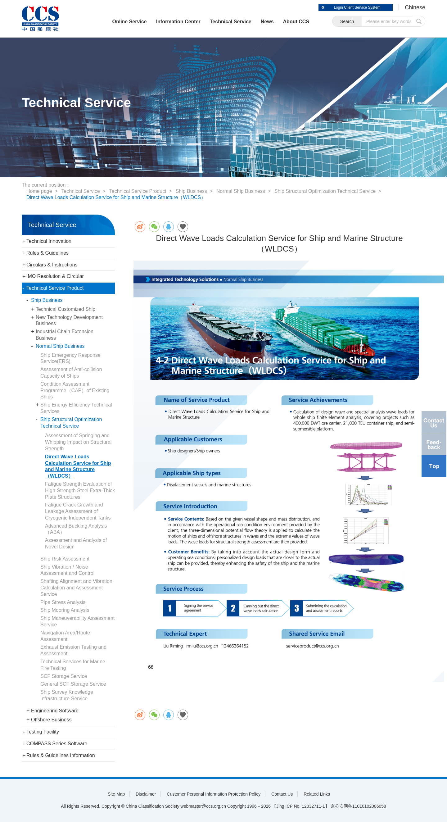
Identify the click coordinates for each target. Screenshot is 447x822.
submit (419, 21)
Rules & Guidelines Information (60, 755)
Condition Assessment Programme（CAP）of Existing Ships (74, 390)
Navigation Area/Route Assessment (65, 636)
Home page (39, 191)
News (266, 21)
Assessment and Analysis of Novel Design (76, 543)
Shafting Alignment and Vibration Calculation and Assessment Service (76, 588)
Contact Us (282, 794)
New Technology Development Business (69, 320)
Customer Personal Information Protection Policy (213, 794)
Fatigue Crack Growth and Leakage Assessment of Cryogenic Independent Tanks (78, 511)
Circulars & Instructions (52, 264)
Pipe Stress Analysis (62, 602)
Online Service (129, 21)
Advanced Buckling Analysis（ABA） (76, 529)
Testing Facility (42, 731)
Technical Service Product (137, 191)
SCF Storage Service (63, 676)
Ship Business (191, 191)
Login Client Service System (357, 7)
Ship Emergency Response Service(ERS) (70, 358)
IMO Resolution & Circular (55, 276)
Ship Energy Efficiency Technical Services (76, 408)
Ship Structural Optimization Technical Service (325, 191)
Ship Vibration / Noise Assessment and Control (67, 570)
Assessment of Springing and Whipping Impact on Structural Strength (78, 442)
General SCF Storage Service (73, 684)
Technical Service (230, 21)
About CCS (296, 21)
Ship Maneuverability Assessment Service (77, 621)
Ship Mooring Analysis (64, 610)
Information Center (178, 21)
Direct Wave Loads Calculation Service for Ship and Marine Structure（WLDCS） (116, 197)
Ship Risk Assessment (64, 558)
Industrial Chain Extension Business (64, 335)
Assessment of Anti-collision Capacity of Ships (71, 373)
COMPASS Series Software (56, 743)
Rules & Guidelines (47, 253)
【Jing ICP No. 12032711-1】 (300, 806)
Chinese (415, 7)
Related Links (317, 794)
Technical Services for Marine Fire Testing (72, 665)
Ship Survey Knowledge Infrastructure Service (66, 695)
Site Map (116, 794)
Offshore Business (51, 719)
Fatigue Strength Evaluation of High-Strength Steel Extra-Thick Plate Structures (80, 490)
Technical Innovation (48, 241)
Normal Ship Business (241, 191)
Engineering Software (55, 710)
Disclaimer (146, 794)
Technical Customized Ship (65, 309)
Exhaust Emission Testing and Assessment (73, 650)
